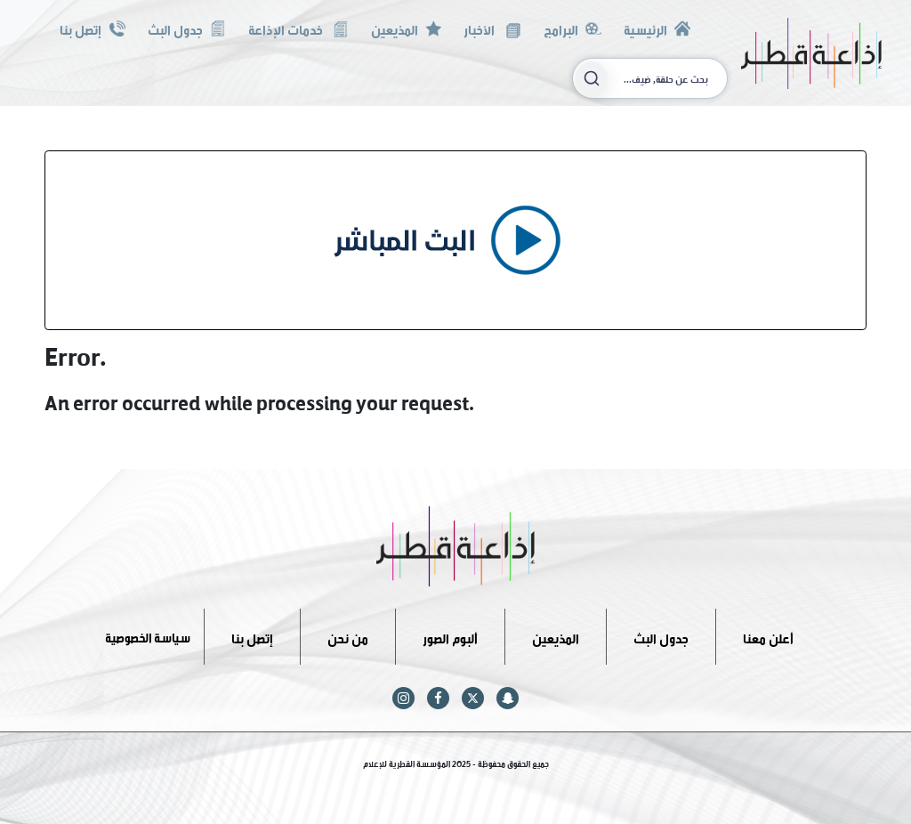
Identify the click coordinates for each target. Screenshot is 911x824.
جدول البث (187, 28)
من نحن (347, 636)
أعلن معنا (768, 636)
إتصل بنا (92, 28)
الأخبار (492, 28)
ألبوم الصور (450, 636)
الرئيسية (657, 28)
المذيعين (406, 28)
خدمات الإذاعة (298, 28)
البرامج (572, 28)
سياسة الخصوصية (147, 636)
